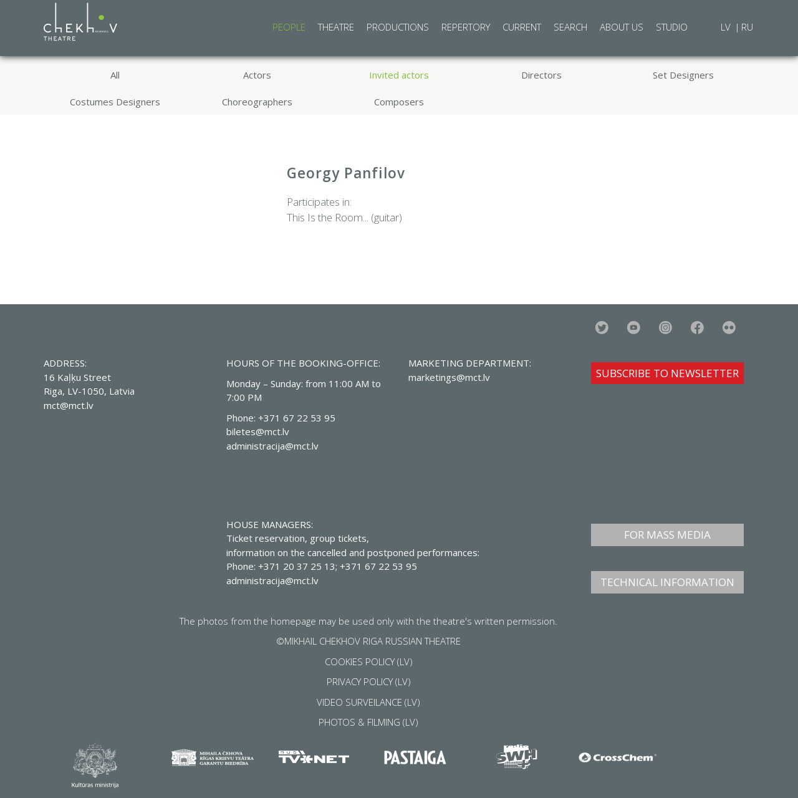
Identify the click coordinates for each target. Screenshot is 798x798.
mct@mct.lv (69, 405)
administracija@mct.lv (272, 580)
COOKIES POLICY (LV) (369, 661)
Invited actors (399, 75)
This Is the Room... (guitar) (344, 217)
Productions (398, 27)
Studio (672, 27)
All (115, 75)
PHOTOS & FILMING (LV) (368, 722)
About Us (621, 27)
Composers (399, 101)
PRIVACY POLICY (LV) (369, 681)
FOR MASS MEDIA (667, 534)
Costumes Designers (115, 101)
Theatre (336, 27)
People (288, 27)
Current (521, 27)
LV (727, 27)
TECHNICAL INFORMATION (667, 582)
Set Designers (683, 75)
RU (747, 27)
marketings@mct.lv (449, 377)
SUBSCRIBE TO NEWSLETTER (667, 373)
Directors (541, 75)
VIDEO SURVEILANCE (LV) (368, 702)
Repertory (465, 27)
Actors (257, 75)
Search (570, 27)
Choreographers (257, 101)
